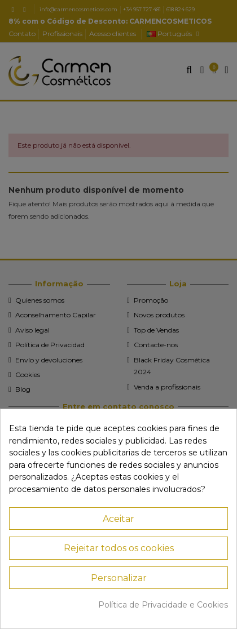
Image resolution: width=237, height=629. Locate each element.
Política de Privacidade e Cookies (163, 605)
